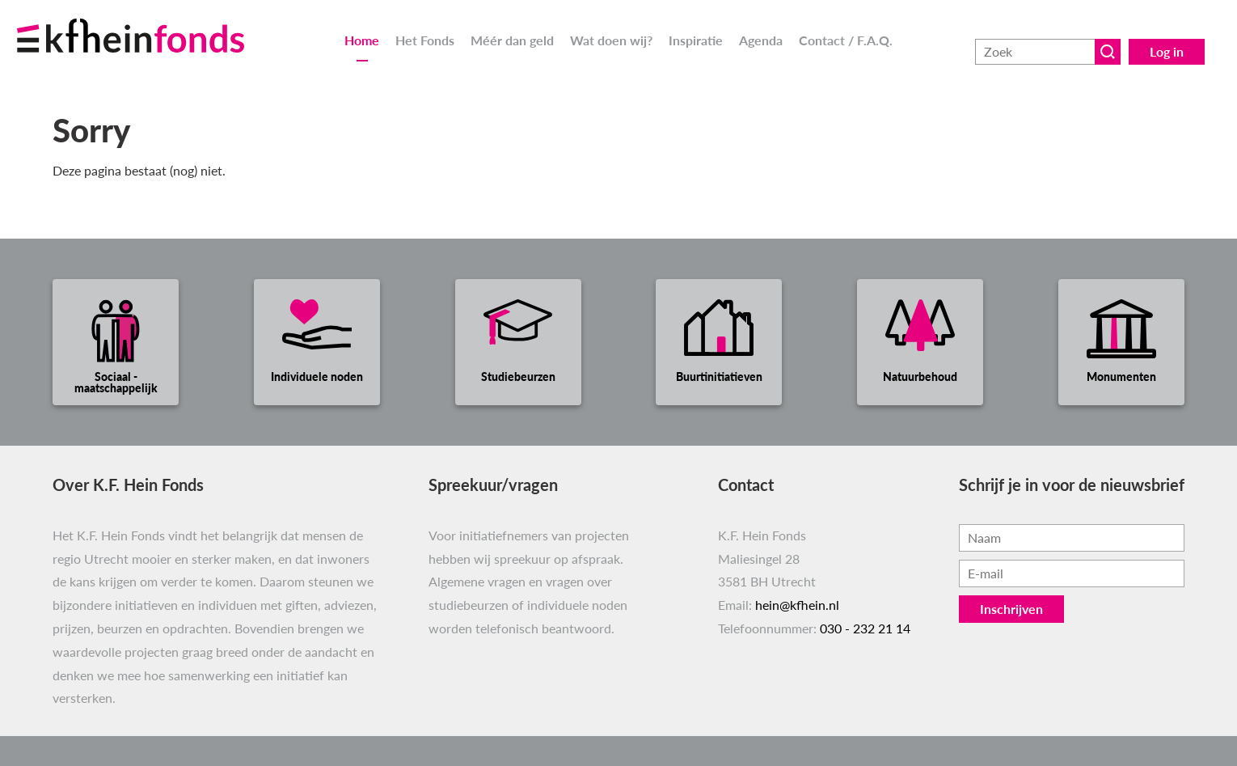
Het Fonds (424, 40)
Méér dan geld (512, 40)
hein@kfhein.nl (797, 604)
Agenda (761, 40)
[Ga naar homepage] (150, 26)
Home (361, 40)
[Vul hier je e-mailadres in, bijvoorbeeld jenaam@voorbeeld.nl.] (1071, 573)
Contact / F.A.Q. (846, 40)
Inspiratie (696, 40)
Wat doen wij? (611, 40)
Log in (1167, 40)
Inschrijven (1011, 608)
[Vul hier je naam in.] (1071, 538)
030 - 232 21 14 (865, 628)
